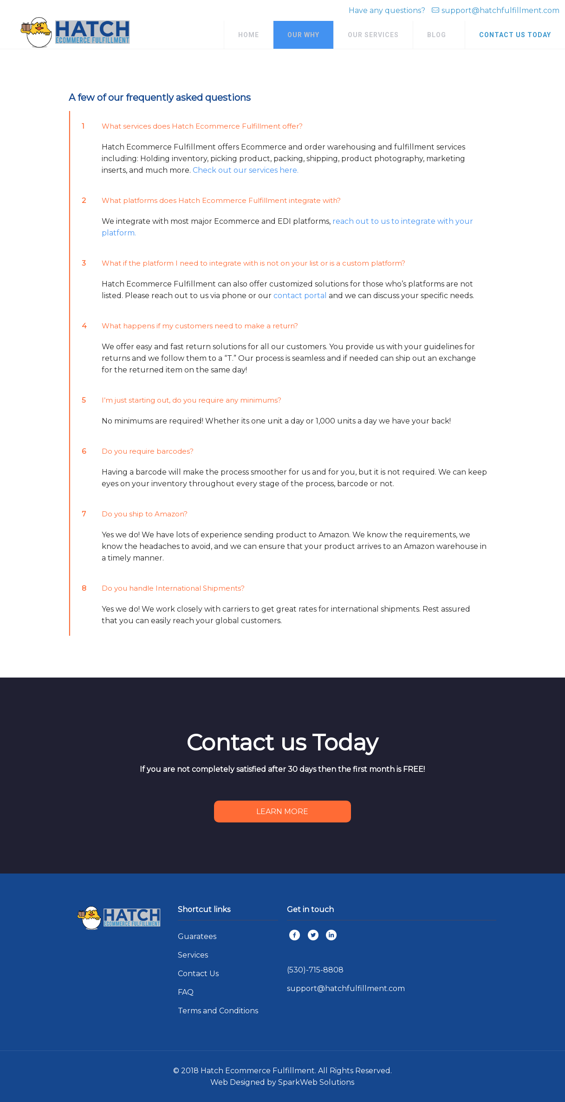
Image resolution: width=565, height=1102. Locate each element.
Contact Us (198, 973)
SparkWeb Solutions (316, 1082)
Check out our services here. (246, 170)
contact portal (300, 295)
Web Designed (237, 1082)
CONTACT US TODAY (515, 35)
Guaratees (197, 936)
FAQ (186, 992)
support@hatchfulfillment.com (500, 10)
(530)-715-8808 (315, 969)
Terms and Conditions (218, 1010)
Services (193, 955)
